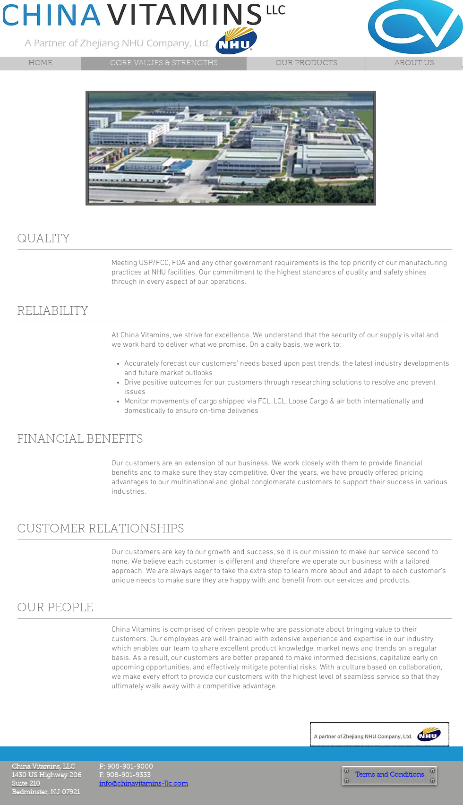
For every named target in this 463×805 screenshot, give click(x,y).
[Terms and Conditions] (389, 775)
